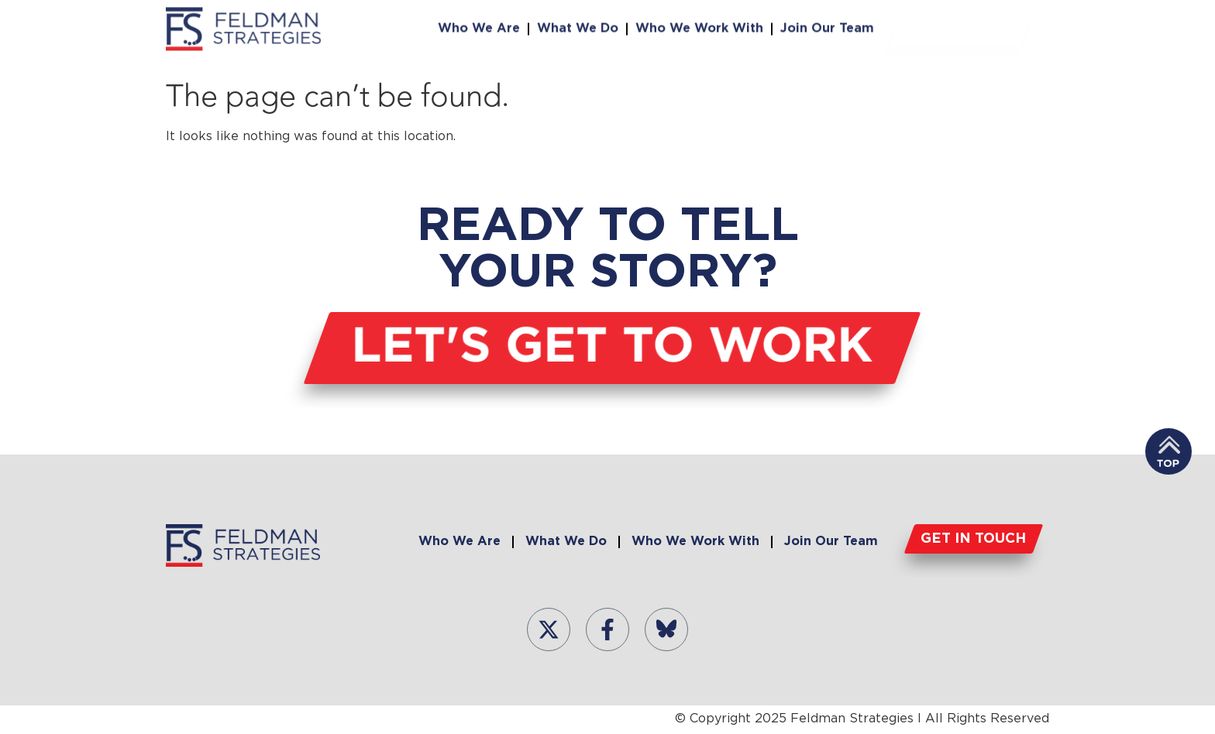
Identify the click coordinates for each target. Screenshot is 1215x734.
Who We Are (479, 27)
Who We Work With (699, 27)
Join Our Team (827, 27)
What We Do (577, 27)
